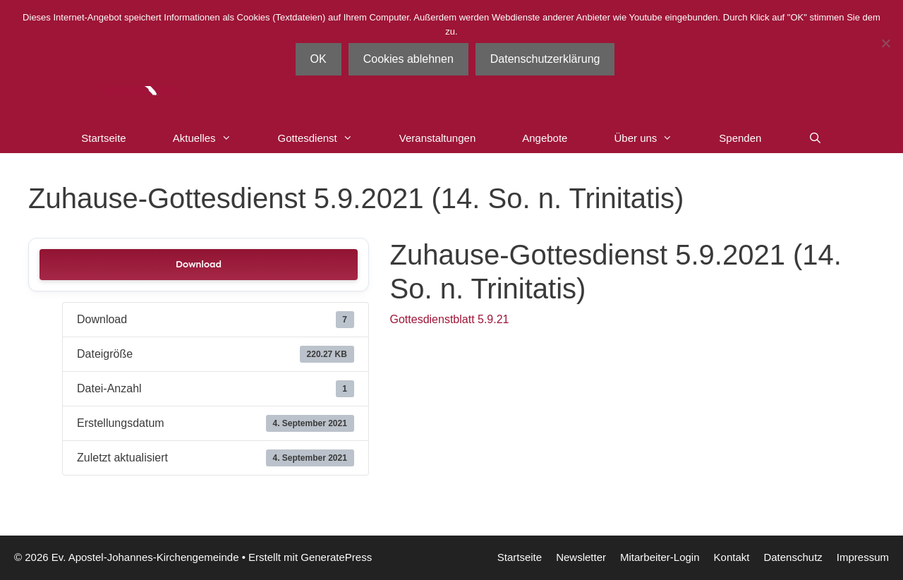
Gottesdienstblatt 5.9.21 (449, 319)
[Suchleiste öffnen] (814, 138)
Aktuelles (214, 138)
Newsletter (581, 557)
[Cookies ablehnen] (885, 43)
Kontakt (732, 557)
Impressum (863, 557)
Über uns (655, 138)
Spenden (740, 138)
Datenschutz (792, 557)
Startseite (103, 138)
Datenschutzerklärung (545, 59)
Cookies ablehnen (408, 59)
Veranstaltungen (437, 138)
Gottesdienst (327, 138)
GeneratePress (336, 557)
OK (318, 59)
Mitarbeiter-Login (660, 557)
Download (199, 264)
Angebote (544, 138)
